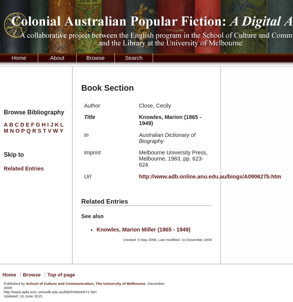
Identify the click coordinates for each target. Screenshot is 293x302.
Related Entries (24, 168)
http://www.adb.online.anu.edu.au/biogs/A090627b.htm (210, 176)
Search (134, 58)
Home (18, 58)
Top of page (61, 275)
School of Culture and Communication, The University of (85, 283)
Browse (95, 58)
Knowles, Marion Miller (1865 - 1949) (143, 229)
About (57, 58)
